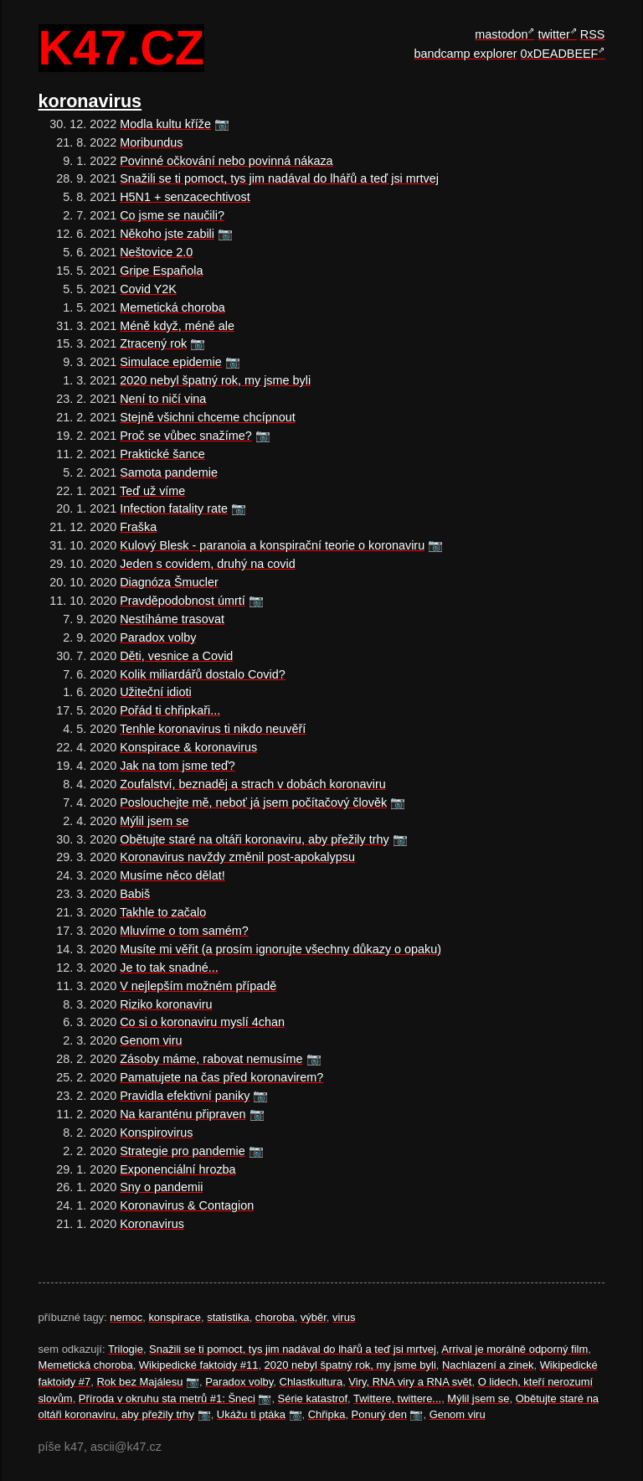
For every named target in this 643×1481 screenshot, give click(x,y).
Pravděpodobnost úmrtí (182, 600)
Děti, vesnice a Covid (176, 656)
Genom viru (151, 1040)
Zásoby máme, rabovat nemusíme (211, 1059)
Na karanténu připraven (182, 1114)
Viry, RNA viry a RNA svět (409, 1381)
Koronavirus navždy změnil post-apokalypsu (237, 857)
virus (343, 1317)
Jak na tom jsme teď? (177, 765)
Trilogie (125, 1349)
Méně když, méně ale (177, 326)
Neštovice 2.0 (156, 252)
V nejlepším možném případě (198, 986)
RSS (592, 34)
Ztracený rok (153, 343)
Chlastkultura (311, 1381)
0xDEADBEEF (560, 53)
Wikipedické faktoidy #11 (199, 1365)
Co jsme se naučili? (172, 215)
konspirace (174, 1317)
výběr (314, 1317)
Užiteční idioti (156, 692)
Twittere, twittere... (397, 1398)
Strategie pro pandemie (182, 1151)
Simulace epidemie (171, 362)
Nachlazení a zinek (487, 1365)
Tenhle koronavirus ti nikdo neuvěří (213, 728)
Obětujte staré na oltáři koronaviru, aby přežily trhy (254, 839)
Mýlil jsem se (154, 821)
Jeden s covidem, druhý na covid (208, 563)
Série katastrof (313, 1398)
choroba (275, 1317)
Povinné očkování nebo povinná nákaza (226, 161)
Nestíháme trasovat (172, 619)
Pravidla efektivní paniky (184, 1095)
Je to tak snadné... (169, 967)
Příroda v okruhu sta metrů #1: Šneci (167, 1398)
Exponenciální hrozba (177, 1169)
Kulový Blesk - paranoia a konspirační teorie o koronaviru (272, 545)
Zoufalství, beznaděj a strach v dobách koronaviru (253, 784)
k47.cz (121, 48)
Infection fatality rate (174, 508)
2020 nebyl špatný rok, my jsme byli (215, 380)
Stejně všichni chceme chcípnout (208, 417)
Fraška (138, 527)
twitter (553, 34)
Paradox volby (158, 637)
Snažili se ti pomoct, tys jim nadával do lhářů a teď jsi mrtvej (279, 178)
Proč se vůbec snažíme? (186, 435)
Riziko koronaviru (166, 1004)
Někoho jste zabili (167, 233)
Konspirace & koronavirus (188, 747)
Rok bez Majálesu (139, 1381)
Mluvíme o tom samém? (184, 930)
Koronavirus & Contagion (187, 1205)
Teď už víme (152, 491)
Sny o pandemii (161, 1187)
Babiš (135, 893)
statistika (228, 1317)
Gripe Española (161, 270)
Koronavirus (152, 1224)
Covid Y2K (148, 289)
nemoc (126, 1317)
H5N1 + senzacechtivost (185, 197)
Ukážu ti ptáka (251, 1414)
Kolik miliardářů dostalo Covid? (202, 674)
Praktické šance (162, 454)
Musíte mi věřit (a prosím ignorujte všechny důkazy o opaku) (280, 949)
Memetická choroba (172, 307)
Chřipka (327, 1414)
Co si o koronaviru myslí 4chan (202, 1022)
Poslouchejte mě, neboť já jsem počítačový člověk (253, 802)
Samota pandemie (169, 472)
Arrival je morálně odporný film (514, 1349)
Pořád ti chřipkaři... (170, 710)
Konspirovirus (156, 1132)
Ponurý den (379, 1414)
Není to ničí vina (163, 398)
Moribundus (151, 142)
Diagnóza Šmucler (169, 582)
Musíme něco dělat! (172, 875)
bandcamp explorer (465, 53)
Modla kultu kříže (165, 124)
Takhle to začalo (163, 912)
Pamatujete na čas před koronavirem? (221, 1077)
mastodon (501, 34)
